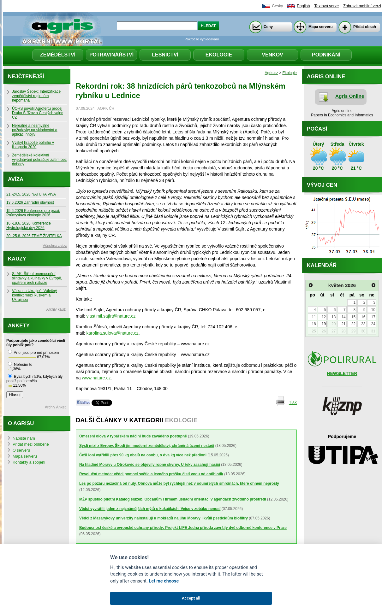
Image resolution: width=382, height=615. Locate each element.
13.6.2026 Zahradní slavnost (30, 202)
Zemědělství (57, 54)
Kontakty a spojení (29, 462)
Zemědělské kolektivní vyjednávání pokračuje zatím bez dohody (39, 159)
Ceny (268, 27)
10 (373, 310)
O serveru (21, 450)
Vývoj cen (322, 185)
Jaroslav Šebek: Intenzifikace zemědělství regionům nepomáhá (36, 95)
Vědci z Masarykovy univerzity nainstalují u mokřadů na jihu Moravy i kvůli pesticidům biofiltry (163, 518)
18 (314, 324)
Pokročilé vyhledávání (202, 39)
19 (324, 324)
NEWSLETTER (342, 373)
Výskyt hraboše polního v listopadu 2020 (33, 144)
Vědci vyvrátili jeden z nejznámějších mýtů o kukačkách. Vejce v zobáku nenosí (149, 509)
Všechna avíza (55, 245)
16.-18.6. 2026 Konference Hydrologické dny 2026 (28, 225)
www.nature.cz (96, 377)
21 (343, 324)
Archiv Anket (55, 407)
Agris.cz (271, 73)
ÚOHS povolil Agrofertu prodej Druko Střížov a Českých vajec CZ (37, 113)
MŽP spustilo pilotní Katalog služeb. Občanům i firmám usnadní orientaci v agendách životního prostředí (172, 499)
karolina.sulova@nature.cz (112, 333)
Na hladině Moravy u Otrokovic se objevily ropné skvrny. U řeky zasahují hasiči (149, 464)
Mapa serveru (320, 27)
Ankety (19, 326)
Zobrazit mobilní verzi (362, 6)
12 (324, 317)
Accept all (191, 598)
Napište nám (24, 438)
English (303, 6)
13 (333, 317)
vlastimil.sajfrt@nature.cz (110, 316)
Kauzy (17, 259)
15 (353, 317)
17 (373, 317)
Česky (277, 6)
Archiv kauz (56, 309)
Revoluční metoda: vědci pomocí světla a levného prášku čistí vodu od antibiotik (151, 474)
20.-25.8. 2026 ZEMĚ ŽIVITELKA (34, 236)
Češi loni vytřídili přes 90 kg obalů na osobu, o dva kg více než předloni (142, 455)
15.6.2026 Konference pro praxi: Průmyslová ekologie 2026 (33, 212)
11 (314, 317)
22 (353, 324)
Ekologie (219, 54)
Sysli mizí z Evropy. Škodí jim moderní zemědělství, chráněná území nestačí (146, 445)
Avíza (15, 179)
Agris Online (349, 96)
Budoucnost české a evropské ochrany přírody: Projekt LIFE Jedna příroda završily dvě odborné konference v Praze (183, 527)
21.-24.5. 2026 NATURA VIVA (31, 194)
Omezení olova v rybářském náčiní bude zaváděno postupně (133, 436)
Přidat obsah (364, 27)
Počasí (317, 129)
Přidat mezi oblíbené (31, 444)
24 (373, 324)
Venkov (272, 54)
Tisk (293, 402)
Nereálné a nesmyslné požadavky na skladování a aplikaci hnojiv (34, 130)
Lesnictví (165, 54)
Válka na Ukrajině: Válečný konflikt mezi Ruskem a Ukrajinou (34, 295)
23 (363, 324)
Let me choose (164, 581)
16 (363, 317)
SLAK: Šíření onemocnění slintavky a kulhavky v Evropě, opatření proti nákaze (37, 278)
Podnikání (326, 54)
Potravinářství (111, 54)
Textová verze (326, 6)
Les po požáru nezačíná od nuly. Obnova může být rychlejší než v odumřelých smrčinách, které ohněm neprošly (179, 483)
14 (343, 317)
